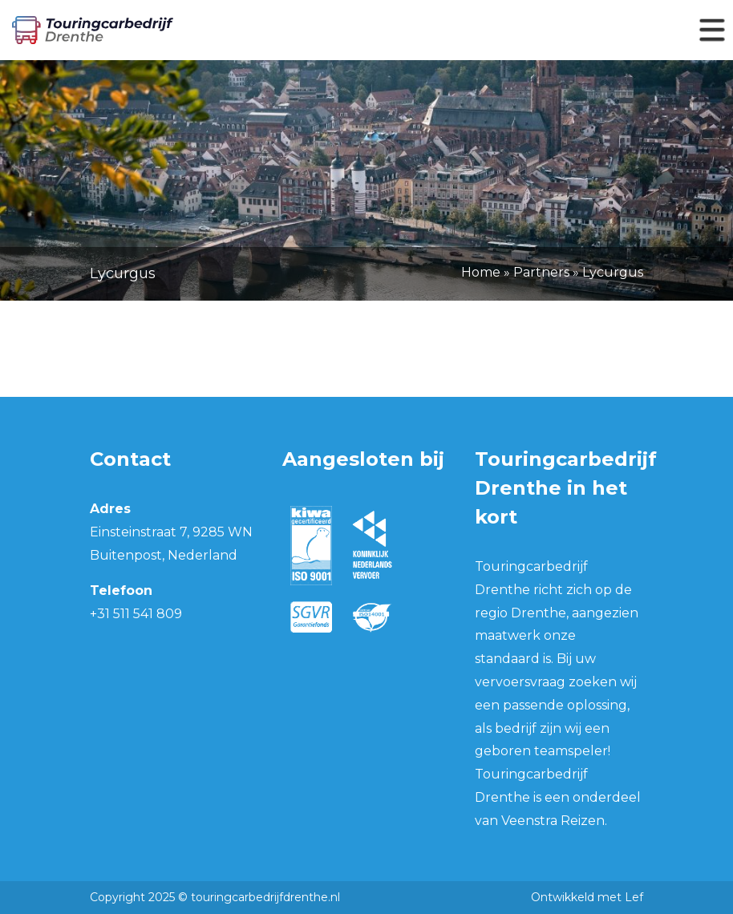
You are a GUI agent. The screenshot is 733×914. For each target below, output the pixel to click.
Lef (634, 897)
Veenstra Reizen (553, 820)
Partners (541, 272)
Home (480, 272)
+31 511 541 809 (136, 613)
